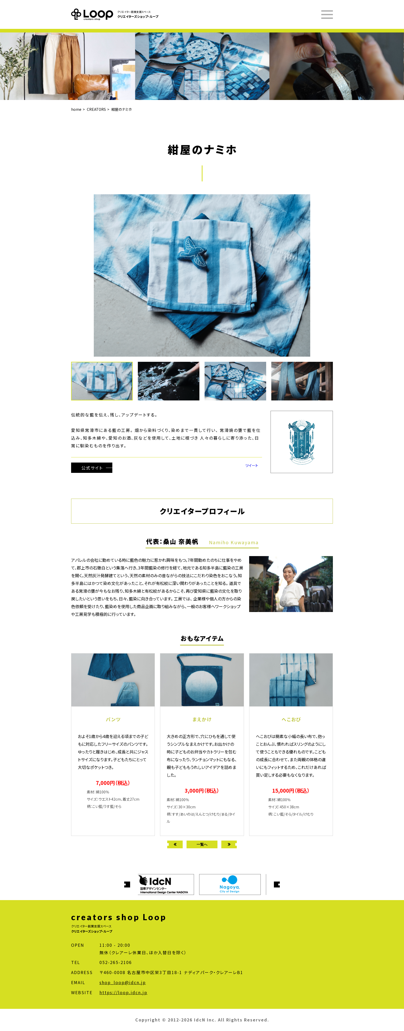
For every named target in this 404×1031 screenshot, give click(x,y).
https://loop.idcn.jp (123, 992)
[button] (171, 381)
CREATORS (96, 109)
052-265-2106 (115, 962)
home (76, 109)
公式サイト (92, 468)
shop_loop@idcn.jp (122, 982)
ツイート (251, 465)
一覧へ (202, 844)
